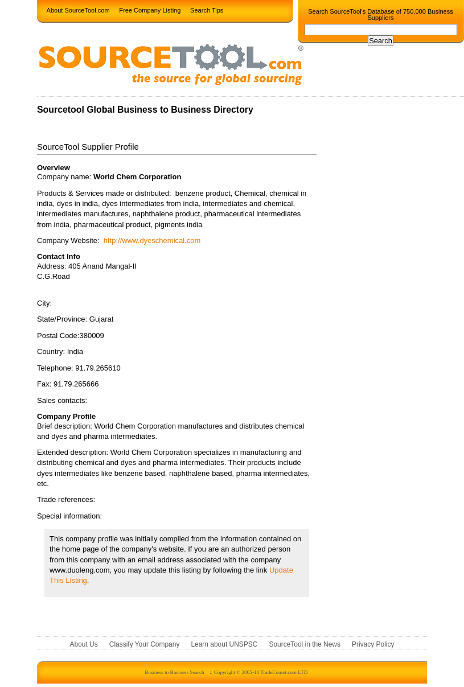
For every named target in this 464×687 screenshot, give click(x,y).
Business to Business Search (174, 672)
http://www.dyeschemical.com (152, 240)
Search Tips (206, 9)
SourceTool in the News (304, 644)
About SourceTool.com (78, 9)
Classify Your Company (144, 644)
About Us (84, 644)
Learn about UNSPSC (224, 644)
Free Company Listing (149, 9)
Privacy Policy (373, 644)
